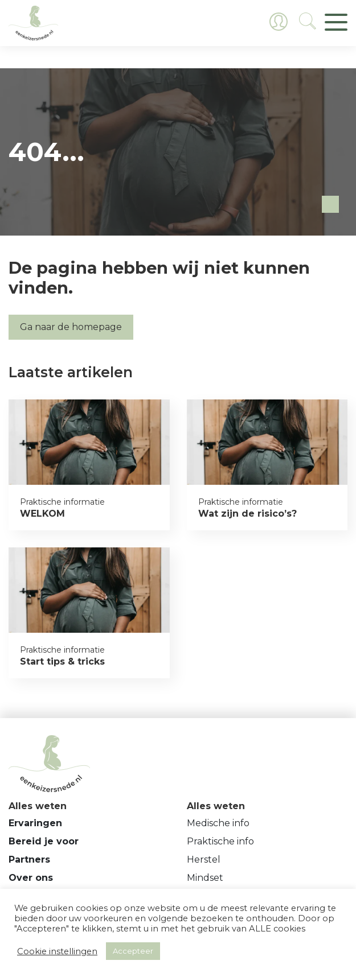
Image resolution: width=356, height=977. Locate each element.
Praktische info (220, 841)
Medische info (218, 823)
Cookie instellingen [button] (57, 951)
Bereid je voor (44, 841)
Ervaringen (35, 823)
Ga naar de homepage (71, 326)
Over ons (31, 877)
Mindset (205, 877)
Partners (29, 859)
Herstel (203, 859)
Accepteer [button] (133, 950)
